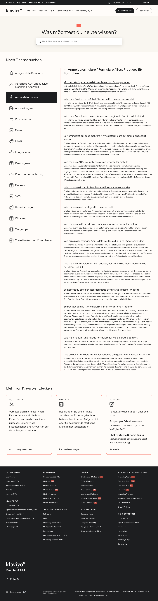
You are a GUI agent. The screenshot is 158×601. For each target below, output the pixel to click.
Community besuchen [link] (20, 449)
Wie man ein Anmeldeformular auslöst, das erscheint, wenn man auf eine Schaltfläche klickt (105, 265)
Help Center (21, 2)
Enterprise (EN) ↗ (36, 2)
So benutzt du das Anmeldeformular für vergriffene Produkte (98, 306)
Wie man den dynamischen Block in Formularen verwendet (97, 187)
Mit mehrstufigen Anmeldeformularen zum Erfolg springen (97, 82)
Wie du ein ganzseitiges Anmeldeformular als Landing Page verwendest (104, 241)
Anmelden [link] (115, 449)
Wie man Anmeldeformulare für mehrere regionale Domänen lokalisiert (104, 116)
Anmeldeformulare (82, 69)
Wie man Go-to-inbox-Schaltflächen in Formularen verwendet (99, 99)
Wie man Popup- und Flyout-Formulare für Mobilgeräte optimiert (101, 337)
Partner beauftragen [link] (69, 449)
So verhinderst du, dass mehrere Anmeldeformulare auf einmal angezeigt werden (105, 137)
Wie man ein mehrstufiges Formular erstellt (88, 207)
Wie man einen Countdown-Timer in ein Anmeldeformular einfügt (101, 224)
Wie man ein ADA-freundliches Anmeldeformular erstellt (96, 162)
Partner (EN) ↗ (52, 2)
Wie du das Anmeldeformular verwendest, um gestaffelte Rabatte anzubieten (107, 354)
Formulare (106, 69)
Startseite (10, 2)
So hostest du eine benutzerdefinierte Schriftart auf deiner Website (101, 289)
